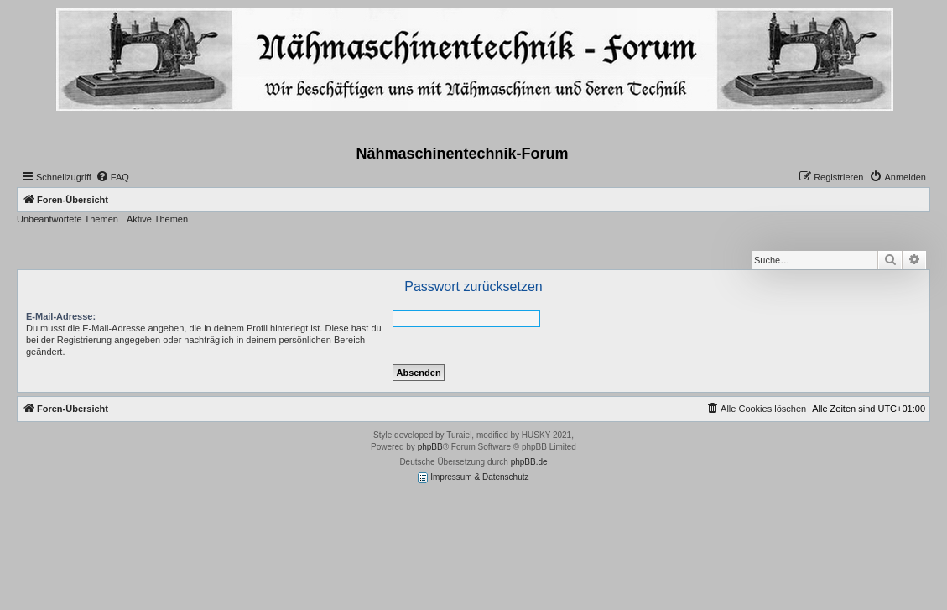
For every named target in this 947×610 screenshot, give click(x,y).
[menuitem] (112, 177)
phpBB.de (529, 462)
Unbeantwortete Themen (67, 219)
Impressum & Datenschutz (473, 477)
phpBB (430, 446)
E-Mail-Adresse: (61, 316)
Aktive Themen (157, 219)
